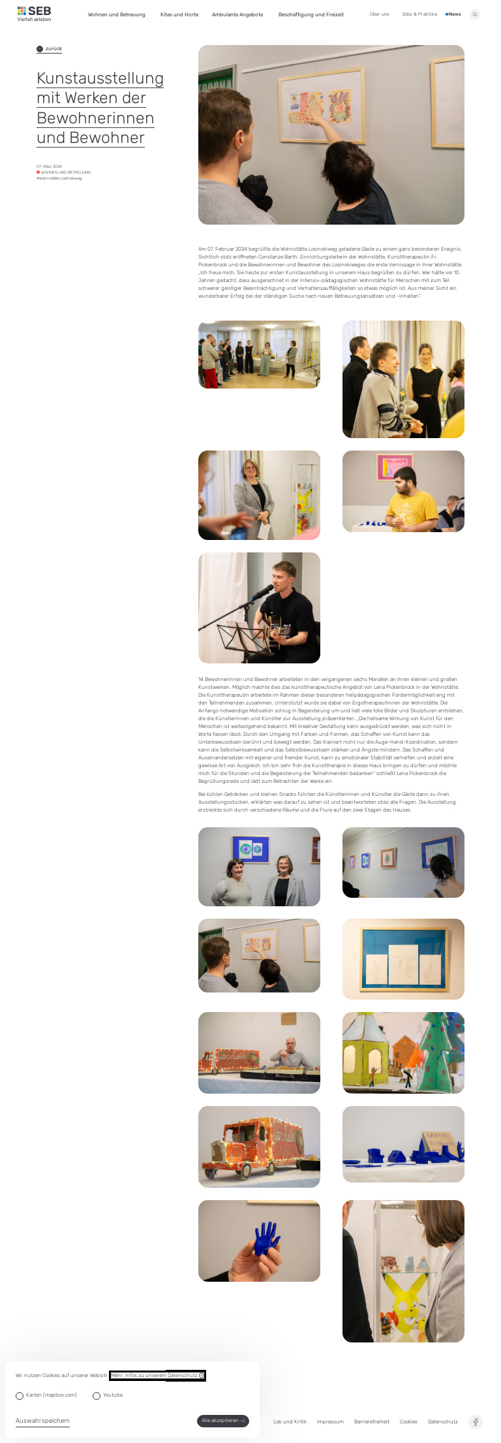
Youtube (113, 1395)
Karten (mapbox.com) (51, 1395)
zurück (50, 49)
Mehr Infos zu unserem (157, 1375)
